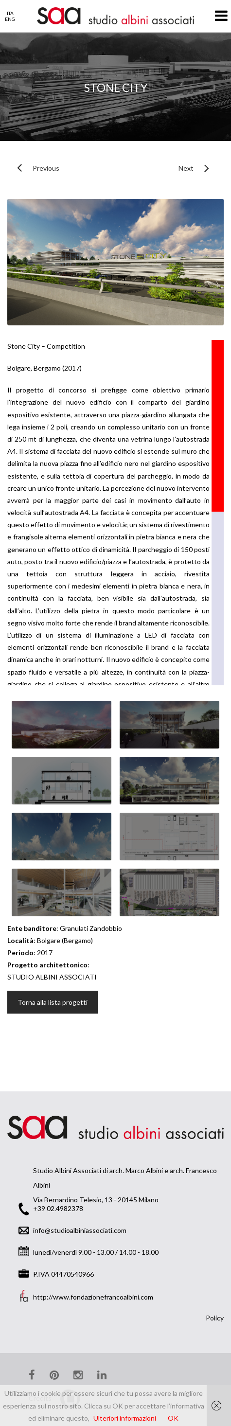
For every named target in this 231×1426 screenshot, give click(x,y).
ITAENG (10, 16)
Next (182, 168)
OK (173, 1418)
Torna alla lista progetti (53, 1002)
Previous (33, 168)
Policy (215, 1318)
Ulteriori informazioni (124, 1418)
